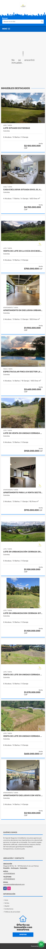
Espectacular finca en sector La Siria (23, 372)
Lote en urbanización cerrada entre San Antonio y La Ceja (23, 552)
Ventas (6, 903)
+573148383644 (9, 873)
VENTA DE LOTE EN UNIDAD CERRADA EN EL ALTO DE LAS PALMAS (23, 675)
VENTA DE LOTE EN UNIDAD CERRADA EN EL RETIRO (23, 736)
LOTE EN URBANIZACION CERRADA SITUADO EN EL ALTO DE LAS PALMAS (23, 613)
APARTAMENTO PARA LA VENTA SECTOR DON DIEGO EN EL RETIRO (23, 492)
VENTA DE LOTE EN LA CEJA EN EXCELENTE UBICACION (23, 251)
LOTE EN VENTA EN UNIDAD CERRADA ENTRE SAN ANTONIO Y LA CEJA (23, 433)
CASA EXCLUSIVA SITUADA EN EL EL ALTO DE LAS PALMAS (23, 189)
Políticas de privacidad (12, 912)
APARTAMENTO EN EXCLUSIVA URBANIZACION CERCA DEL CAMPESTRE (23, 310)
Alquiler (6, 906)
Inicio (6, 900)
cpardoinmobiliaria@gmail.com (14, 884)
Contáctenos (8, 909)
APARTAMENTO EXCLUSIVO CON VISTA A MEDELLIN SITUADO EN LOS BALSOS (23, 795)
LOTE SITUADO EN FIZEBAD (16, 128)
